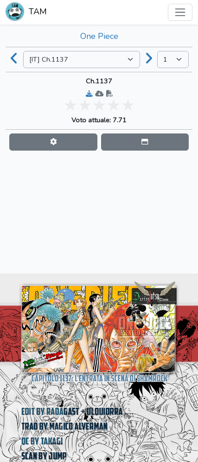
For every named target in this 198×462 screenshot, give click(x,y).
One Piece (99, 36)
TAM (26, 12)
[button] (53, 142)
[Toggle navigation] (180, 12)
